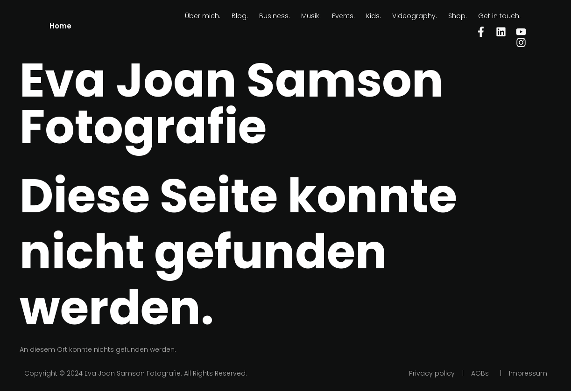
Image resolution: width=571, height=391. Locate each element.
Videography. (414, 16)
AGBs (480, 373)
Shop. (457, 16)
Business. (274, 16)
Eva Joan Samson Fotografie (232, 104)
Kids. (373, 16)
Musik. (311, 16)
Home (60, 26)
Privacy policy (432, 373)
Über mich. (202, 16)
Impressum (528, 373)
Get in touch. (499, 16)
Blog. (240, 16)
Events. (343, 16)
